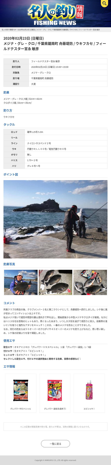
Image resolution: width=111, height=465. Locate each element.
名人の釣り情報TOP (9, 29)
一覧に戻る (55, 443)
